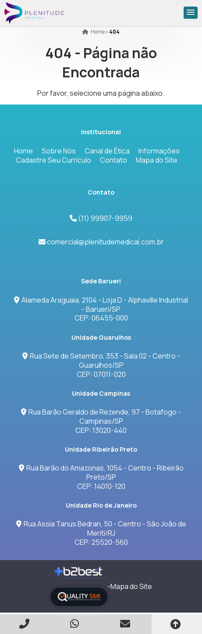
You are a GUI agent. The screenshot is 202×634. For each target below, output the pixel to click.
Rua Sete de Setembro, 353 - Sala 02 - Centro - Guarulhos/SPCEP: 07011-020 (101, 365)
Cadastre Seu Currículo (53, 160)
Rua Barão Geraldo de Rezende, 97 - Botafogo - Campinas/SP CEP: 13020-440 (101, 421)
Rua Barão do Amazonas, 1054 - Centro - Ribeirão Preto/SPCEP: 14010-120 (101, 477)
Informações (159, 151)
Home (23, 151)
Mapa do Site (156, 160)
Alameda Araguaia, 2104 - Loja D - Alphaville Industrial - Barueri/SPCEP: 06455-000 (101, 309)
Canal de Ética (107, 151)
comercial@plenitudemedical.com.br (105, 242)
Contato (113, 160)
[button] (191, 13)
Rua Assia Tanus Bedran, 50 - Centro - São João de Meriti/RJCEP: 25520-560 (101, 533)
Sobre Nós (59, 151)
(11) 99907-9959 (104, 218)
